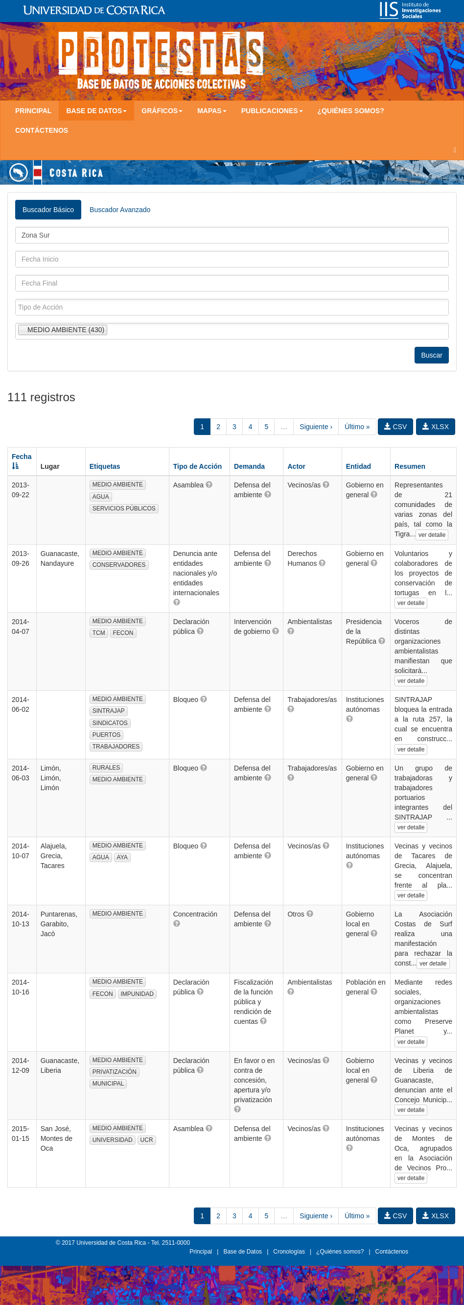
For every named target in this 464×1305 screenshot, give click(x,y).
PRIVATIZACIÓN (115, 1071)
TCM (99, 632)
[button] (209, 484)
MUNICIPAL (108, 1083)
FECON (123, 632)
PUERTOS (107, 734)
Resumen (409, 466)
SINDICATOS (110, 723)
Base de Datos (242, 1251)
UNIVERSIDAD (113, 1139)
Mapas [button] (212, 111)
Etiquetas (105, 466)
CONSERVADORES (119, 564)
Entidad (358, 466)
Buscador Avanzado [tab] (120, 210)
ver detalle (431, 535)
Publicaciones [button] (272, 111)
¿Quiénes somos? (351, 111)
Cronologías (289, 1251)
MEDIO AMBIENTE (118, 484)
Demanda (249, 466)
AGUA (101, 496)
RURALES (106, 767)
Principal (33, 111)
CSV (395, 427)
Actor (296, 466)
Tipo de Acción (197, 466)
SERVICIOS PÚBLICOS (124, 508)
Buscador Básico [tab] (48, 210)
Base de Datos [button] (96, 111)
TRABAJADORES (116, 746)
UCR (146, 1139)
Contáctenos (41, 130)
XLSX (435, 427)
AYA (122, 857)
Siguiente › (316, 427)
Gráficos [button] (162, 111)
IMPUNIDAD (137, 994)
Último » (357, 427)
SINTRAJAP (109, 710)
